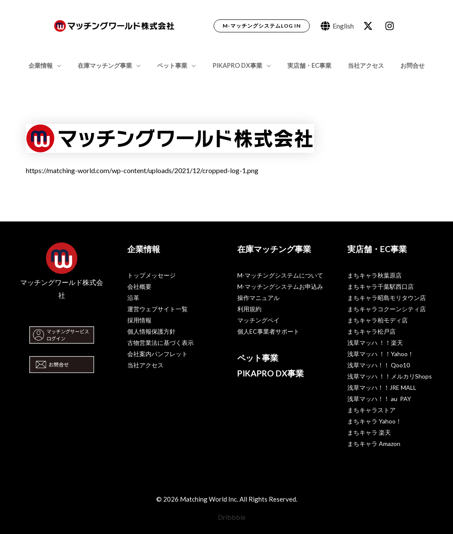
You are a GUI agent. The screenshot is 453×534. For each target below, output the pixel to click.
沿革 (133, 297)
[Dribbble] (227, 517)
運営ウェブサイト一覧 (157, 309)
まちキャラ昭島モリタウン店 (386, 297)
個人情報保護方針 (151, 331)
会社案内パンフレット (157, 353)
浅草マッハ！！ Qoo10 (378, 365)
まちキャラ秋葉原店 (374, 275)
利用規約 (249, 309)
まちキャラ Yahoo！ (374, 421)
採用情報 (139, 320)
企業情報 (53, 65)
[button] (262, 25)
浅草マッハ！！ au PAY (379, 398)
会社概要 (139, 286)
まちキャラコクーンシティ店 (386, 309)
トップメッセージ (151, 275)
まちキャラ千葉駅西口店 (380, 286)
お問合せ (400, 65)
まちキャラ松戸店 (371, 331)
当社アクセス (358, 65)
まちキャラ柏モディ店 (377, 320)
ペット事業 (176, 65)
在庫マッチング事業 (113, 65)
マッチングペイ (258, 320)
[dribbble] (391, 26)
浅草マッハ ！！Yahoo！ (380, 353)
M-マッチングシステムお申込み (280, 286)
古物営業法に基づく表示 (160, 342)
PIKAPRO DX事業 (237, 65)
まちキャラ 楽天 (369, 432)
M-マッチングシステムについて (280, 275)
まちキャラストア (371, 410)
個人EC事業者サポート (268, 331)
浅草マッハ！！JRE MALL (381, 387)
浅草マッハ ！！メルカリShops (389, 376)
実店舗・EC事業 (305, 65)
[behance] (369, 26)
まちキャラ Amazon (373, 443)
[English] (337, 26)
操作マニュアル (258, 297)
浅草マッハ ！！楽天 (375, 342)
